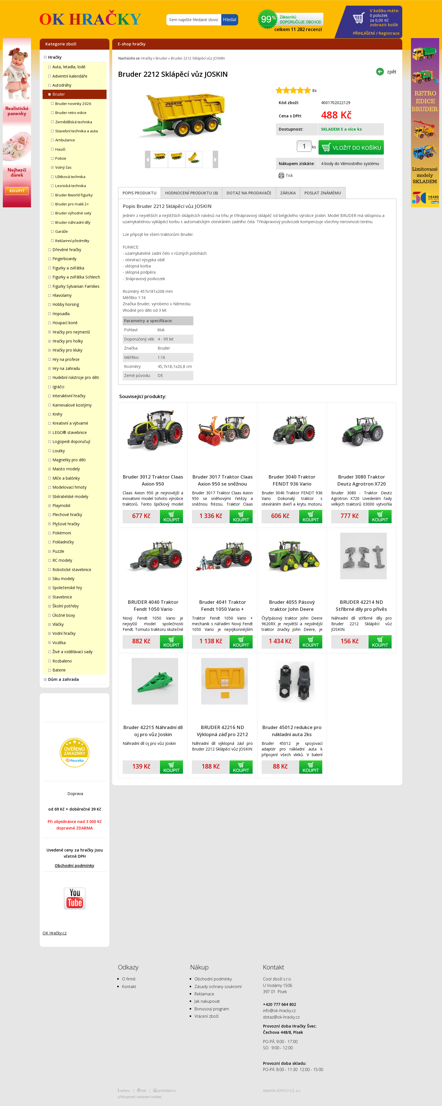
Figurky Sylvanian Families (76, 286)
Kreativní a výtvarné (70, 423)
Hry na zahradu (66, 368)
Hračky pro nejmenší (71, 332)
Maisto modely (66, 468)
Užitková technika (70, 176)
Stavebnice (62, 597)
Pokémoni (61, 533)
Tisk (289, 175)
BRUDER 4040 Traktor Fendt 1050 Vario (153, 605)
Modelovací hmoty (69, 487)
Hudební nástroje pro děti (75, 377)
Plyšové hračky (65, 523)
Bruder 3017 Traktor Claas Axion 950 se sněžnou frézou (222, 480)
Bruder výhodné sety (73, 213)
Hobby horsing (65, 304)
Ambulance (65, 139)
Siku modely (63, 578)
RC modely (62, 560)
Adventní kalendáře (69, 76)
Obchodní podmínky (74, 865)
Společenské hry (67, 587)
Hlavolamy (62, 295)
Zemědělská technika (73, 121)
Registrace (389, 33)
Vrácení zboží (206, 1016)
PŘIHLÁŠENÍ (364, 33)
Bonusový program (212, 1008)
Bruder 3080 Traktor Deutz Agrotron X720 (361, 480)
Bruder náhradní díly (72, 222)
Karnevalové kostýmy (72, 405)
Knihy (57, 414)
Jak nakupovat (207, 1001)
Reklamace (204, 994)
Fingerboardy (64, 258)
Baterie (59, 670)
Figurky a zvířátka (68, 268)
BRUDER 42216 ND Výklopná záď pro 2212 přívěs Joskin (222, 731)
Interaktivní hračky (68, 395)
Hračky (55, 57)
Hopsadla (61, 313)
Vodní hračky (64, 633)
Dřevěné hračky (66, 249)
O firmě (129, 979)
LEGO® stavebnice (69, 432)
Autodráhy (61, 85)
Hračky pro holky (67, 341)
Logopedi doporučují (71, 441)
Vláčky (58, 624)
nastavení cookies (149, 1096)
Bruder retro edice (71, 112)
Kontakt (129, 986)
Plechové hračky (67, 514)
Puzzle (58, 551)
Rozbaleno (62, 661)
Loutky (58, 450)
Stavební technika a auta (76, 130)
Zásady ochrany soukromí (218, 986)
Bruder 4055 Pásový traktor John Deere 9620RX (292, 606)
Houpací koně (65, 322)
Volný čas (63, 167)
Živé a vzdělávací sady (72, 651)
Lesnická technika (70, 185)
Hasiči (60, 149)
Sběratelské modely (70, 496)
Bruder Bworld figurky (74, 195)
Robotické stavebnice (71, 569)
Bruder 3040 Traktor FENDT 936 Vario (291, 480)
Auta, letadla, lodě (68, 66)
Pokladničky (63, 542)
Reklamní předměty (72, 240)
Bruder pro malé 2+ (72, 204)
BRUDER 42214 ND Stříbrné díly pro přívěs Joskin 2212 (361, 606)
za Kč (384, 17)
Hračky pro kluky (67, 350)
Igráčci (58, 386)
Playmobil (61, 505)
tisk (143, 1090)
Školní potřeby (65, 606)
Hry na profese (65, 359)
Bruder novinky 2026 (73, 103)
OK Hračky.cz (55, 933)
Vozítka (59, 642)
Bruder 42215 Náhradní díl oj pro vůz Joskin (153, 731)
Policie (60, 158)
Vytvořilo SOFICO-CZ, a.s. (282, 1090)
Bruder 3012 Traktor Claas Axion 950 (153, 480)
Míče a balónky (66, 478)
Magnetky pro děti (69, 459)
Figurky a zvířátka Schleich (76, 277)
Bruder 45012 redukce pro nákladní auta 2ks (292, 731)
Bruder (58, 94)
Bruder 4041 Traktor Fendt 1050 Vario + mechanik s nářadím (222, 606)
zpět (391, 71)
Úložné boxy (63, 615)
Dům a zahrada (63, 679)
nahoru (125, 1090)
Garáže (61, 231)
